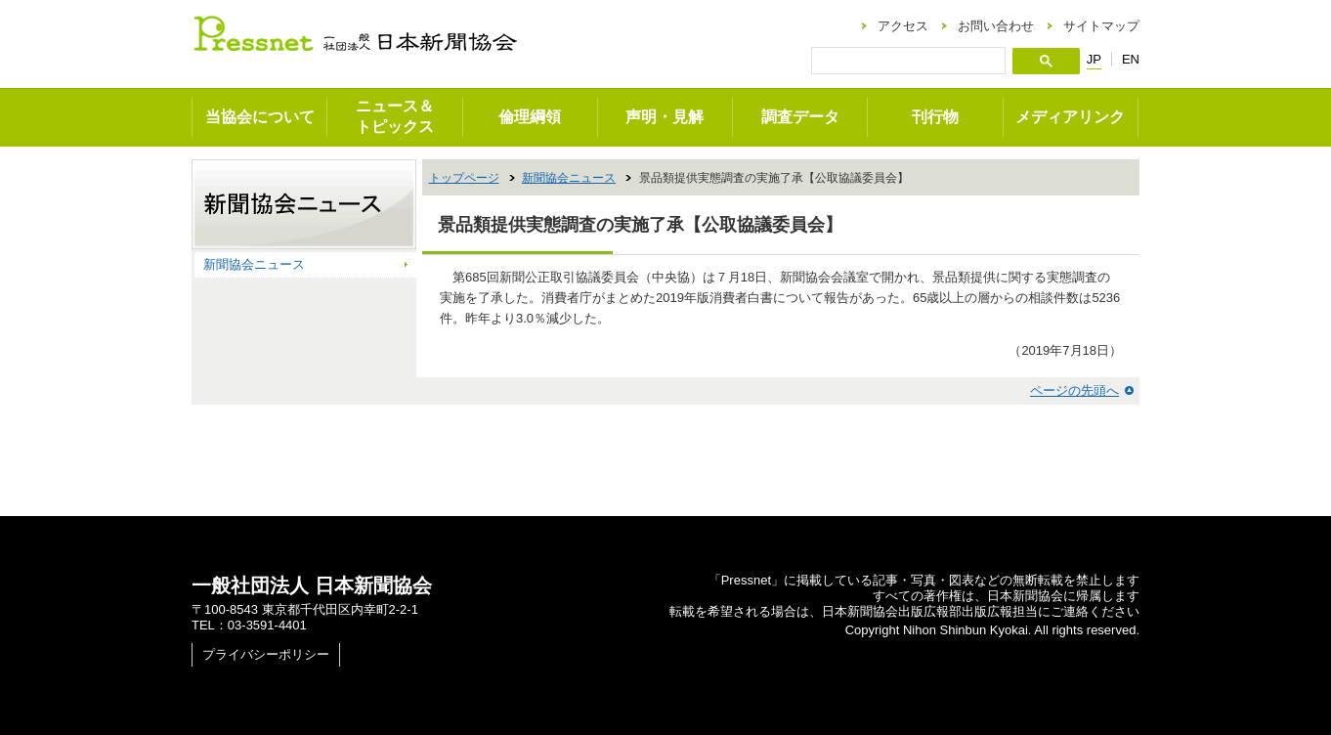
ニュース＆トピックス (395, 116)
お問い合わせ (996, 26)
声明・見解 (664, 116)
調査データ (800, 116)
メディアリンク (1070, 116)
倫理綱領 (529, 116)
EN (1130, 59)
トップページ (464, 178)
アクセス (903, 26)
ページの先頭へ (1074, 390)
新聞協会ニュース (569, 178)
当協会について (260, 116)
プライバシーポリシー (265, 654)
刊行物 (935, 116)
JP (1094, 59)
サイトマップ (1101, 26)
